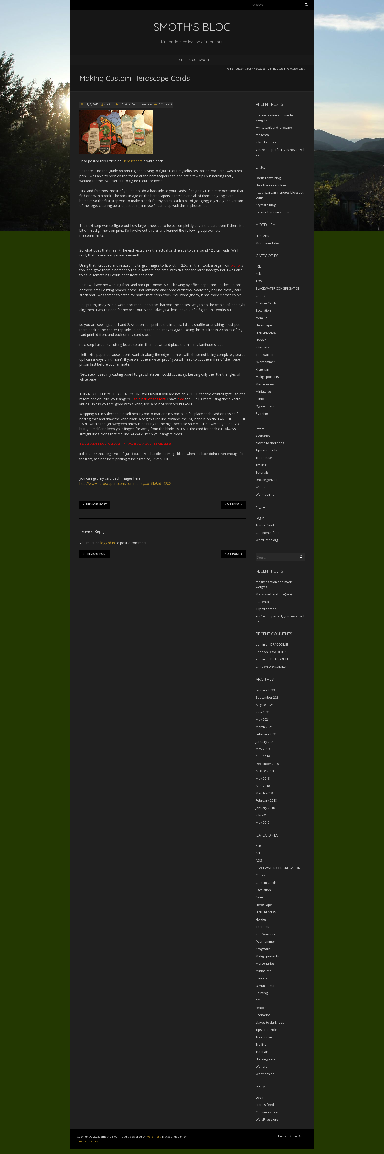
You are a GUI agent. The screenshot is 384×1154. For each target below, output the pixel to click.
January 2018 (265, 808)
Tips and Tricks (267, 450)
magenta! (263, 135)
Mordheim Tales (268, 243)
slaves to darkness (270, 443)
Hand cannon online (271, 185)
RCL (258, 421)
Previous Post (95, 504)
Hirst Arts (262, 235)
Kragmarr (263, 369)
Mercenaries (265, 384)
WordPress (153, 1136)
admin (108, 104)
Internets (262, 347)
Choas (260, 296)
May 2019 (263, 749)
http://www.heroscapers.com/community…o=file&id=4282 (125, 483)
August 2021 (265, 705)
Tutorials (262, 472)
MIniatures (264, 391)
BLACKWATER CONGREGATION (278, 288)
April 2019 (263, 756)
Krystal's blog (266, 205)
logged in (107, 542)
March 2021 (264, 727)
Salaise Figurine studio (272, 212)
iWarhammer (265, 362)
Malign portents (267, 376)
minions (261, 399)
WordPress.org (267, 540)
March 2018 (264, 793)
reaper (261, 428)
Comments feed (267, 532)
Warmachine (265, 494)
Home (179, 60)
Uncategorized (266, 479)
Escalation (263, 310)
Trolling (261, 465)
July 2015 (262, 815)
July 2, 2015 (91, 104)
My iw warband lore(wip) (274, 127)
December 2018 (267, 763)
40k (258, 266)
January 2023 (265, 690)
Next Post (233, 504)
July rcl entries (266, 142)
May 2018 (263, 778)
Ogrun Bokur (265, 406)
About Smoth (199, 60)
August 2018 (265, 771)
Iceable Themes (87, 1141)
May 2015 (263, 822)
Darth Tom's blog (268, 178)
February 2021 (266, 734)
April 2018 (263, 785)
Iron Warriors (265, 354)
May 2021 (263, 719)
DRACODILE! (279, 644)
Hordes (261, 340)
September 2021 (268, 697)
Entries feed (265, 525)
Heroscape (259, 68)
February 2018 (266, 800)
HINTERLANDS (266, 332)
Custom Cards (243, 68)
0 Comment (165, 104)
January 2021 (265, 741)
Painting (262, 413)
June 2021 (263, 712)
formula (261, 318)
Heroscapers (132, 161)
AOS (259, 281)
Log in (260, 518)
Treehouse (264, 457)
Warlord (262, 487)
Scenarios (263, 435)
